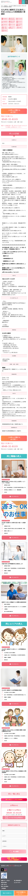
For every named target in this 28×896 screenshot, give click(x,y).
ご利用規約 (3, 888)
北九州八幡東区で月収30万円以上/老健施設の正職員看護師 (14, 771)
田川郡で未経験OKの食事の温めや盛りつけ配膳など (13, 523)
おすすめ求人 (6, 479)
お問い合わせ (4, 884)
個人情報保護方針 (18, 880)
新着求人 (6, 5)
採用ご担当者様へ (5, 886)
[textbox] (11, 830)
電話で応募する (7, 893)
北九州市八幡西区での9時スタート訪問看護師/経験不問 (14, 650)
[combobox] (15, 831)
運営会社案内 (4, 882)
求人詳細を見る (14, 496)
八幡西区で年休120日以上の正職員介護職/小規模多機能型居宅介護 (14, 730)
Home (2, 5)
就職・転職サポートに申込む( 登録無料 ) (14, 859)
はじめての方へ (17, 882)
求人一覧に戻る (14, 794)
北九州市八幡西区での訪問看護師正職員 (12, 690)
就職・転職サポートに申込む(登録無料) (14, 799)
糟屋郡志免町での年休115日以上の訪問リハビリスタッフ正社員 (13, 482)
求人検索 (14, 851)
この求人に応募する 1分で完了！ (14, 111)
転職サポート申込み (5, 880)
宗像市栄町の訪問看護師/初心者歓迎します (12, 563)
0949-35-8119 (10, 119)
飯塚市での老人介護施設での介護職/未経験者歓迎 (14, 602)
